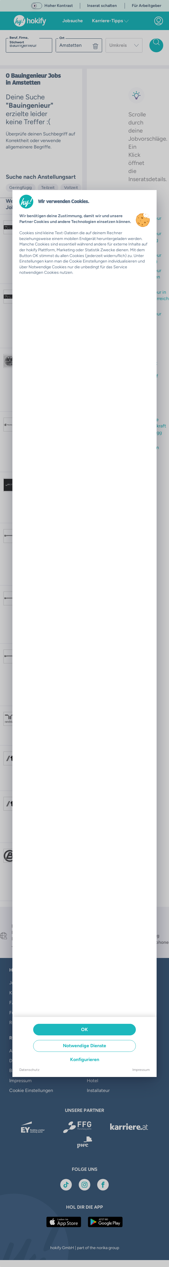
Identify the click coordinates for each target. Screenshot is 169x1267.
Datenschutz (29, 1070)
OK (84, 1029)
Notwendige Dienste (84, 1045)
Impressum (141, 1070)
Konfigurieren (84, 1059)
